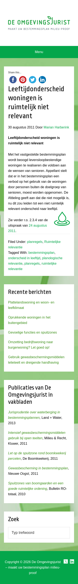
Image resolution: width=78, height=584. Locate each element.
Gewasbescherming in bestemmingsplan (38, 468)
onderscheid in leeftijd (24, 258)
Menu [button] (39, 52)
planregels (34, 242)
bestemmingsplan (41, 252)
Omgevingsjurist (39, 23)
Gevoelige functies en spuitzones (32, 332)
